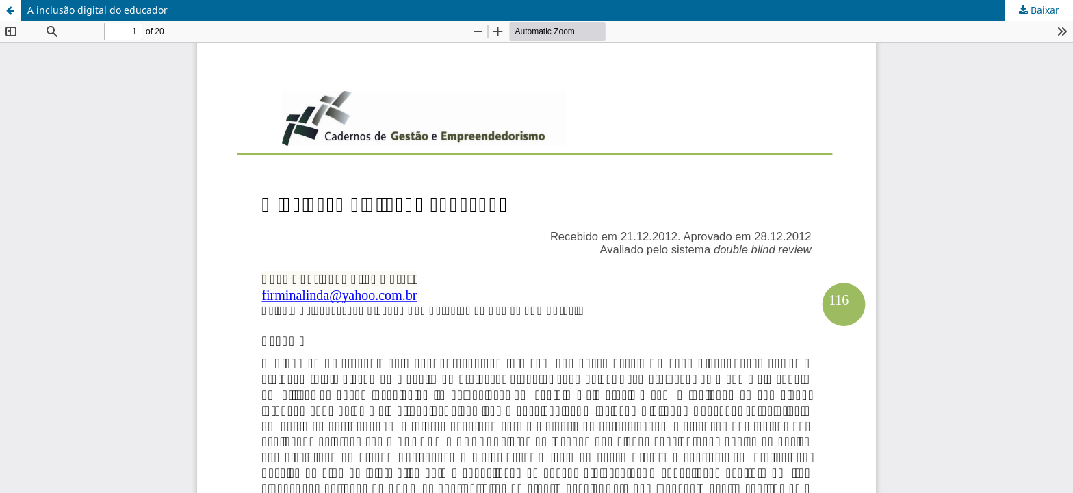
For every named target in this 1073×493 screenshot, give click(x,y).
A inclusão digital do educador (97, 9)
